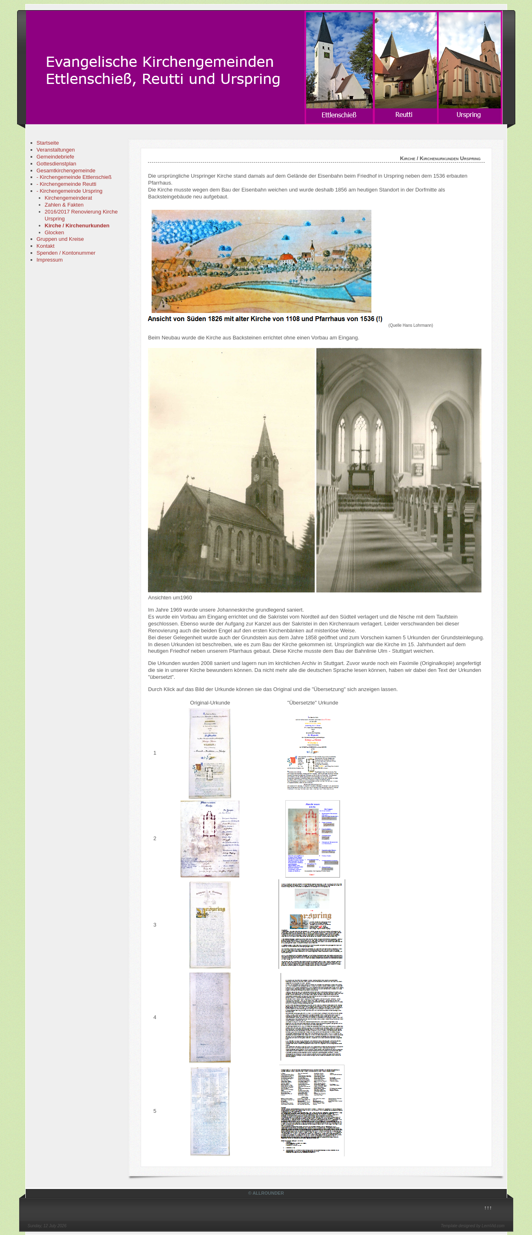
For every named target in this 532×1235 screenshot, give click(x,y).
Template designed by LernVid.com (472, 1226)
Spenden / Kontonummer (66, 253)
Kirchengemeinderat (68, 198)
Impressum (50, 260)
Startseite (48, 143)
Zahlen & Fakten (64, 205)
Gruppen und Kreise (60, 239)
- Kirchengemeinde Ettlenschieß (74, 177)
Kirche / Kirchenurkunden (77, 225)
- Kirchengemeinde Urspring (70, 191)
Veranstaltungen (56, 150)
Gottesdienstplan (57, 164)
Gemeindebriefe (56, 157)
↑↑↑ (488, 1207)
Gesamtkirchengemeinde (66, 170)
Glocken (54, 232)
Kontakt (46, 246)
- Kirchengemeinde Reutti (67, 184)
